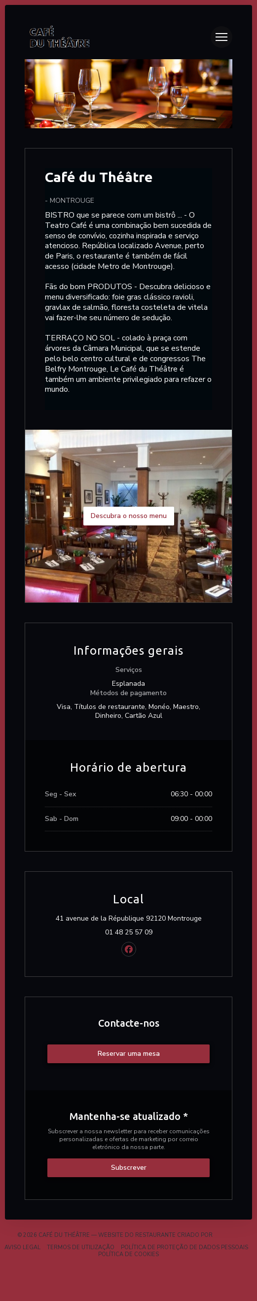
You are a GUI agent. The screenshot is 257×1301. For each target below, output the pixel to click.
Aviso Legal (22, 1247)
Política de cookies (128, 1254)
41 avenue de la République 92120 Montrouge (134, 918)
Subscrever (129, 1167)
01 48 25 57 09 (128, 932)
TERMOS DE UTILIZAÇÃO (80, 1247)
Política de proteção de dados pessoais (184, 1247)
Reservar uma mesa (129, 1053)
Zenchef (227, 1235)
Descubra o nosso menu (129, 515)
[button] (221, 37)
